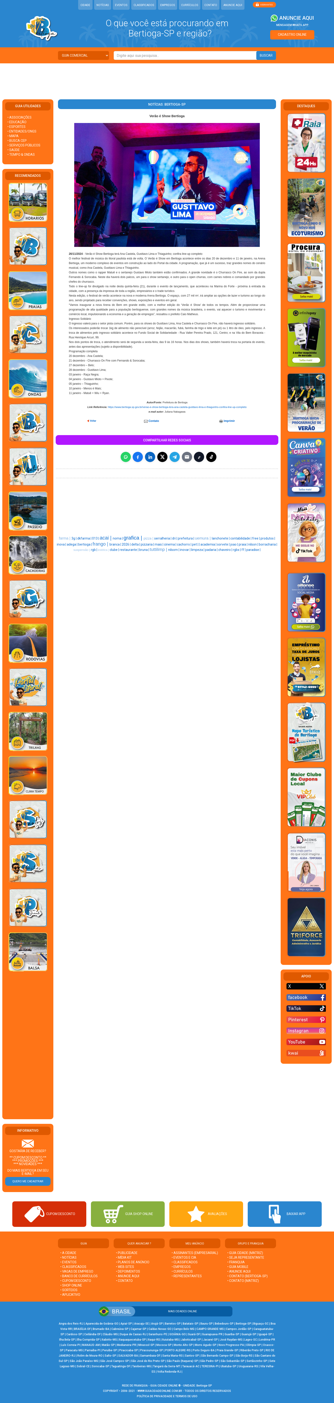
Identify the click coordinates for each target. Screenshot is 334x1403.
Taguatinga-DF (120, 1366)
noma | (118, 538)
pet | (195, 544)
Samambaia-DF (150, 1355)
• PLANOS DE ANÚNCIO (132, 1262)
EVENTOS (121, 5)
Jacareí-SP (210, 1339)
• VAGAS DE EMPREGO (76, 1271)
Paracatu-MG (74, 1350)
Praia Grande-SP (227, 1350)
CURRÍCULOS (189, 5)
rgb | (94, 550)
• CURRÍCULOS (182, 1271)
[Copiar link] (199, 457)
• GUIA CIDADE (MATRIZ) (245, 1253)
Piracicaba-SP (128, 1350)
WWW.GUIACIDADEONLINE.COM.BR (160, 1391)
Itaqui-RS (154, 1339)
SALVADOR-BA (128, 1355)
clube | (115, 550)
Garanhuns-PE (157, 1334)
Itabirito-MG (109, 1339)
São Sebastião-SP (232, 1361)
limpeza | (198, 550)
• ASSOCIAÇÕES (19, 117)
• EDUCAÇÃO (16, 122)
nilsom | (174, 550)
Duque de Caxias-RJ (133, 1334)
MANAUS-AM (91, 1345)
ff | (243, 550)
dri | (175, 538)
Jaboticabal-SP (191, 1339)
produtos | (267, 538)
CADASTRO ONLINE (292, 34)
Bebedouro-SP (224, 1323)
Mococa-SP (164, 1345)
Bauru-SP (206, 1323)
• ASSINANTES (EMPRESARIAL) (195, 1253)
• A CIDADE (68, 1253)
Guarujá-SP (248, 1334)
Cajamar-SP (138, 1329)
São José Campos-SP (114, 1361)
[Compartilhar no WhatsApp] (126, 457)
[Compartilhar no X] (162, 457)
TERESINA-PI (210, 1366)
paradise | (253, 550)
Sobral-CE (83, 1366)
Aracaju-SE (141, 1323)
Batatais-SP (190, 1323)
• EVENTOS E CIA (184, 1257)
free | (256, 538)
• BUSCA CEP (17, 140)
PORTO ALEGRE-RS (178, 1350)
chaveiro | (225, 550)
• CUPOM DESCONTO (75, 1281)
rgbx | (237, 550)
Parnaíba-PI (92, 1350)
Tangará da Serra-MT (166, 1366)
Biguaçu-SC (261, 1323)
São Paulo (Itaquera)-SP (182, 1361)
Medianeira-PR (126, 1345)
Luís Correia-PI (70, 1345)
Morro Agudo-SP (205, 1345)
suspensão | (82, 550)
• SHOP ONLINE (71, 1285)
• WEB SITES (125, 1267)
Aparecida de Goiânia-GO (101, 1323)
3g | (74, 538)
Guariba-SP (232, 1334)
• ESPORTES (16, 127)
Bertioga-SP (243, 1323)
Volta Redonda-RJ (169, 1371)
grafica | (133, 538)
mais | (159, 544)
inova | (62, 544)
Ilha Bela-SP (67, 1339)
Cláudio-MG (110, 1334)
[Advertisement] (167, 78)
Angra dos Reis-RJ (71, 1323)
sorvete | (223, 544)
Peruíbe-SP (109, 1350)
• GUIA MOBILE (237, 1267)
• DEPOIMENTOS (128, 1271)
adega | (72, 544)
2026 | (126, 544)
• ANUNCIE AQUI (127, 1276)
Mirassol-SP (146, 1345)
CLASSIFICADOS (144, 5)
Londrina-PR (267, 1339)
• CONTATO (124, 1281)
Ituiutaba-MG (170, 1339)
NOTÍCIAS (102, 5)
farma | (65, 538)
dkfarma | (84, 538)
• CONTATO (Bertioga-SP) (247, 1276)
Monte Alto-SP (183, 1345)
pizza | (149, 538)
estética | (104, 550)
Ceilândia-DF (92, 1334)
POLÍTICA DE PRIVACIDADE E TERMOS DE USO (167, 1396)
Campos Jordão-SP (238, 1329)
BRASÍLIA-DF (82, 1329)
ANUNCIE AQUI (232, 5)
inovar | (185, 550)
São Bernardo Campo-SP (217, 1355)
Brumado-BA (101, 1329)
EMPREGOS (167, 5)
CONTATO (210, 5)
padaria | (211, 550)
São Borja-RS (244, 1355)
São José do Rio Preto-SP (148, 1361)
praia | (243, 544)
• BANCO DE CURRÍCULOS (79, 1276)
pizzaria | (148, 544)
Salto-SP (110, 1355)
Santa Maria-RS (172, 1355)
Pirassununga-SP (151, 1350)
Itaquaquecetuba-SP (132, 1339)
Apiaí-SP (126, 1323)
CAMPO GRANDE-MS (210, 1329)
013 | (96, 538)
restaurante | (129, 550)
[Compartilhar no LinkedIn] (150, 457)
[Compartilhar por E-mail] (187, 457)
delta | (136, 544)
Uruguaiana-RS (248, 1366)
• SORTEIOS (68, 1290)
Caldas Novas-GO (159, 1329)
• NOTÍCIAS (68, 1257)
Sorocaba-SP (100, 1366)
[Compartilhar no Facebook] (138, 457)
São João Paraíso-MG (84, 1361)
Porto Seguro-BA (204, 1350)
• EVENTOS (68, 1262)
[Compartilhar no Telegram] (175, 457)
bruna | (144, 550)
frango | (101, 543)
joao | (234, 544)
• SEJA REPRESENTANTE (246, 1257)
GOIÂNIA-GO (177, 1334)
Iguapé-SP (265, 1334)
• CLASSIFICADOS (73, 1267)
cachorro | (184, 544)
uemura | (203, 538)
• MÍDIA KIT (124, 1257)
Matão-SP (108, 1345)
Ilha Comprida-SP (88, 1339)
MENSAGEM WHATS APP (292, 25)
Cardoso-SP (74, 1334)
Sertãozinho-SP (257, 1361)
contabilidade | (241, 538)
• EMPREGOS (181, 1267)
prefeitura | (186, 538)
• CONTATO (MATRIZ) (243, 1281)
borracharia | (268, 544)
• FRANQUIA (236, 1262)
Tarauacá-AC (190, 1366)
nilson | (253, 544)
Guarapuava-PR (212, 1334)
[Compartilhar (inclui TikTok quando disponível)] (211, 457)
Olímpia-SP (253, 1345)
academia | (208, 544)
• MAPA (13, 136)
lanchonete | (221, 538)
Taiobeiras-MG (141, 1366)
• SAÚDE (13, 150)
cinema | (170, 544)
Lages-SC (250, 1339)
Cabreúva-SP (119, 1329)
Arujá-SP (157, 1323)
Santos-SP (192, 1355)
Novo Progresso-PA (231, 1345)
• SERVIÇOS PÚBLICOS (23, 145)
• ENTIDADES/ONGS (21, 131)
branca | (115, 544)
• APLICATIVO (70, 1294)
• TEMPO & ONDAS (21, 154)
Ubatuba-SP (228, 1366)
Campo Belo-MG (183, 1329)
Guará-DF (194, 1334)
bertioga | (85, 544)
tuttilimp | (159, 549)
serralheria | (163, 538)
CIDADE (85, 5)
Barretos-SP (173, 1323)
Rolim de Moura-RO (90, 1355)
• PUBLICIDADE (127, 1253)
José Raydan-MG (231, 1339)
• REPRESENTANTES (187, 1276)
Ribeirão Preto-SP (251, 1350)
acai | (106, 538)
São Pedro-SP (209, 1361)
